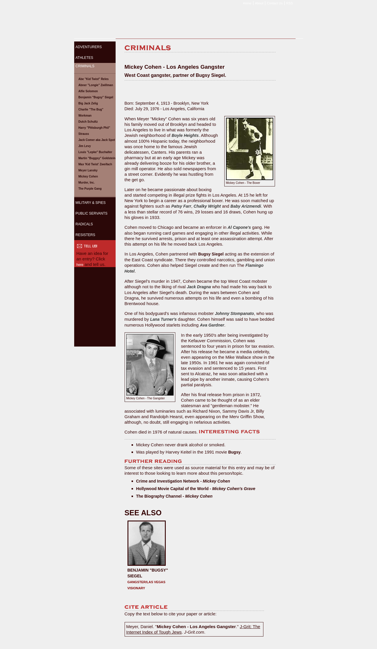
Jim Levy (85, 146)
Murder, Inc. (87, 182)
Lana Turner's (163, 319)
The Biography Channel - (174, 496)
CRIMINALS (85, 66)
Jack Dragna (199, 286)
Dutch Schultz (88, 121)
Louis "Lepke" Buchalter (95, 152)
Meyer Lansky (88, 170)
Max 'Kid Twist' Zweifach (95, 164)
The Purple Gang (90, 188)
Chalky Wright (207, 206)
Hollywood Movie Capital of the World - (195, 488)
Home (247, 3)
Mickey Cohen (88, 176)
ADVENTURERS (89, 47)
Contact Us (275, 3)
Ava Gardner (212, 325)
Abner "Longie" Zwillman (96, 85)
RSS (289, 3)
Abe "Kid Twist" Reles (94, 79)
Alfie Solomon (88, 91)
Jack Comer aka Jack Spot (97, 140)
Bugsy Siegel (211, 254)
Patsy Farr (181, 206)
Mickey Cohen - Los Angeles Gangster (196, 626)
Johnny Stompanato (234, 313)
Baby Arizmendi (245, 206)
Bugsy (234, 452)
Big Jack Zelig (88, 103)
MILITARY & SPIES (91, 203)
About (259, 3)
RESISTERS (85, 235)
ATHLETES (84, 58)
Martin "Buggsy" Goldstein (97, 158)
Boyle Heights (185, 135)
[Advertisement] (94, 310)
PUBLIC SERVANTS (92, 213)
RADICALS (84, 224)
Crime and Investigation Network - (183, 481)
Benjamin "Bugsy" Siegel (96, 97)
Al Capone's (239, 227)
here (80, 265)
